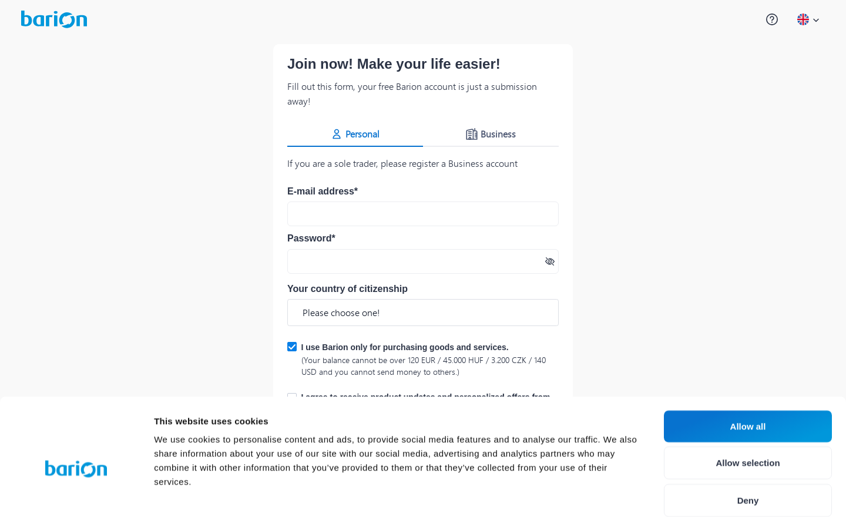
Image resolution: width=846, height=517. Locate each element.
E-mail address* (322, 191)
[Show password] (550, 261)
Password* (311, 238)
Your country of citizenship (347, 289)
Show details (616, 494)
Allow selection (748, 403)
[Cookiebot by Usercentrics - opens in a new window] (76, 494)
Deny (748, 440)
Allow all (748, 366)
